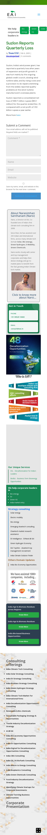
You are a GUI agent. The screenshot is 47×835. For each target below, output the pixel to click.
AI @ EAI (9, 731)
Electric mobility (16, 517)
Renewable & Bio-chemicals (18, 711)
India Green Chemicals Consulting (21, 774)
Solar (43, 29)
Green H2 (34, 30)
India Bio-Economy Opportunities (23, 565)
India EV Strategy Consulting (18, 678)
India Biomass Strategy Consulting (21, 683)
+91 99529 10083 (18, 317)
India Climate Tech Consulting (19, 669)
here (18, 115)
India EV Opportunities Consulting (21, 743)
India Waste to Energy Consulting (21, 765)
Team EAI (14, 53)
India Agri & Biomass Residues (21, 621)
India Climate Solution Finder (21, 555)
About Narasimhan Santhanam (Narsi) (23, 214)
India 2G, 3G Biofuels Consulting (20, 760)
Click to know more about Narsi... (24, 296)
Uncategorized (12, 56)
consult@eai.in (17, 329)
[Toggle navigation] (8, 2)
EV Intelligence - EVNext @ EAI (22, 538)
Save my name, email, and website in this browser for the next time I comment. (22, 188)
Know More (23, 615)
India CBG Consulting (15, 756)
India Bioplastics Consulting (18, 770)
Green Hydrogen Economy (20, 543)
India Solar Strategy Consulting (20, 674)
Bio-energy (24, 30)
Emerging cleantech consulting (22, 526)
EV (11, 496)
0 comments (26, 56)
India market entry (17, 502)
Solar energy (15, 513)
